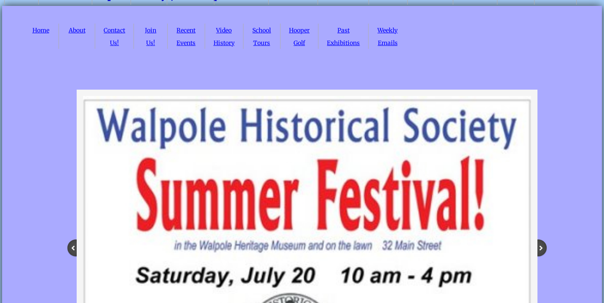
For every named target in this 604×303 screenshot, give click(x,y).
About (77, 30)
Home (40, 30)
